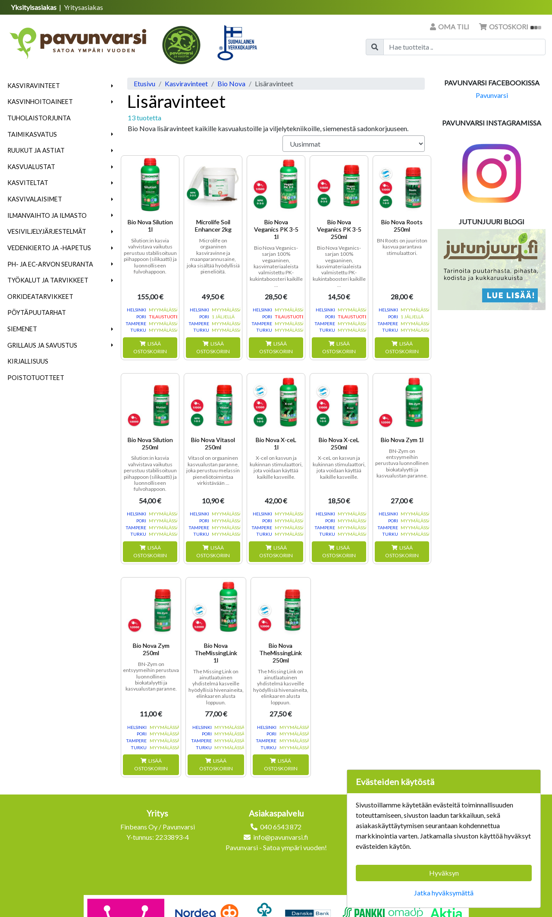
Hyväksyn (444, 873)
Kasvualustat (31, 166)
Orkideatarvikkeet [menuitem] (40, 296)
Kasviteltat (27, 182)
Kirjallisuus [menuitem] (27, 361)
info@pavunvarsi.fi (280, 837)
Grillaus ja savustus (42, 345)
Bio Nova (231, 83)
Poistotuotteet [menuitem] (35, 377)
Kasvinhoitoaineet (40, 101)
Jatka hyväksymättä (444, 893)
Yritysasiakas (83, 7)
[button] (112, 86)
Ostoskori (510, 26)
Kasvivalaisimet (34, 199)
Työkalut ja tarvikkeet (47, 280)
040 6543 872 (280, 827)
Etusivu (144, 83)
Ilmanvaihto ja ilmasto (47, 215)
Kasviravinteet (33, 85)
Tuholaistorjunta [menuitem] (39, 118)
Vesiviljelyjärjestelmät (46, 231)
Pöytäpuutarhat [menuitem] (36, 312)
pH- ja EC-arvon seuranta (50, 264)
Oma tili (450, 26)
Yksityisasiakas (34, 7)
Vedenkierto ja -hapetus (49, 247)
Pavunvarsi (492, 95)
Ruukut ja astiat (36, 150)
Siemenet (22, 329)
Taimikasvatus (32, 134)
